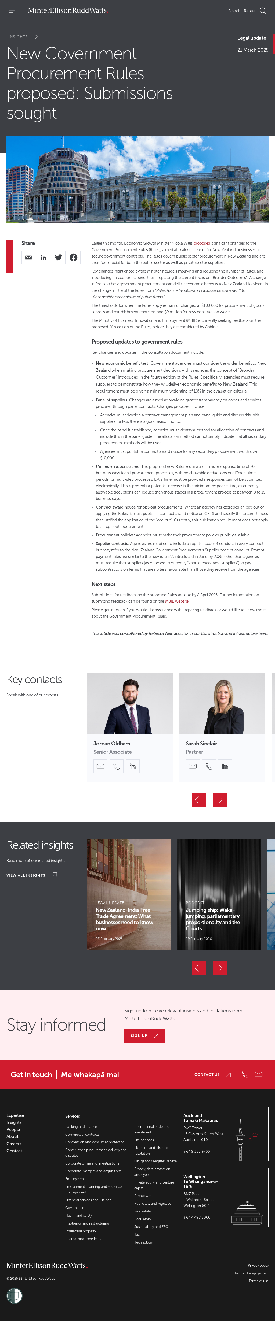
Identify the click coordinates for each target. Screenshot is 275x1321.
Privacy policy (258, 1265)
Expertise (15, 1115)
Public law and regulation (153, 1203)
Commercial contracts (82, 1134)
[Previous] (199, 800)
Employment (75, 1179)
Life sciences (144, 1140)
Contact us (212, 1074)
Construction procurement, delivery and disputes (95, 1153)
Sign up (144, 1035)
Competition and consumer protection (95, 1142)
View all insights (31, 875)
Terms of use (259, 1281)
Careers (13, 1143)
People (13, 1129)
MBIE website (177, 601)
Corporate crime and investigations (92, 1163)
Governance (74, 1208)
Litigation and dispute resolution (150, 1150)
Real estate (142, 1211)
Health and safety (78, 1216)
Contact (14, 1150)
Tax (136, 1235)
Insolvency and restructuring (87, 1223)
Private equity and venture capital (154, 1185)
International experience (83, 1239)
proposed (202, 243)
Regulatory (142, 1219)
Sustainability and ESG (151, 1227)
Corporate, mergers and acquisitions (93, 1171)
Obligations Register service (155, 1161)
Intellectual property (80, 1231)
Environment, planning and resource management (93, 1189)
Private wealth (144, 1196)
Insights (27, 36)
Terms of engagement (251, 1273)
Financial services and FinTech (88, 1200)
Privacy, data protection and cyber (152, 1172)
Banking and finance (81, 1127)
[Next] (220, 800)
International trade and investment (151, 1129)
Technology (143, 1242)
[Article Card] (129, 894)
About (12, 1136)
